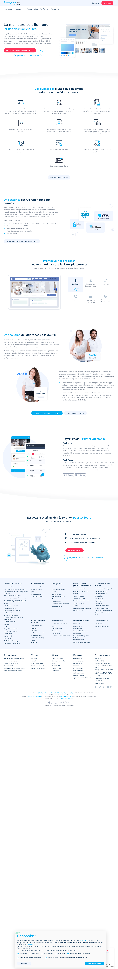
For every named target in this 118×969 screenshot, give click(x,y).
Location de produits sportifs (61, 636)
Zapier (6, 626)
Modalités (98, 658)
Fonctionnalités (32, 9)
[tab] (75, 285)
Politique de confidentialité (103, 663)
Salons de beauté (36, 594)
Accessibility (98, 681)
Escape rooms (77, 626)
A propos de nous (78, 661)
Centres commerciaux (80, 589)
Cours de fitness (57, 628)
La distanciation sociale (102, 608)
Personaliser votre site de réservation (15, 598)
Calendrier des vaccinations (103, 610)
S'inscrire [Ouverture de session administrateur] (107, 3)
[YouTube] (108, 687)
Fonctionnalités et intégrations (13, 661)
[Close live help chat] (107, 950)
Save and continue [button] (94, 963)
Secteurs (20, 9)
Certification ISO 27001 (102, 678)
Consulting (34, 630)
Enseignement (57, 584)
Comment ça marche (58, 661)
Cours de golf (56, 633)
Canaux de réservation (11, 663)
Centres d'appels (78, 596)
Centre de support (57, 658)
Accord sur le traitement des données (103, 666)
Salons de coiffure (36, 589)
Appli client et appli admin (12, 643)
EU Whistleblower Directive (66, 698)
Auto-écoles (98, 624)
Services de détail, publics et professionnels (82, 585)
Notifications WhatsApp (11, 641)
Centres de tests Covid (102, 605)
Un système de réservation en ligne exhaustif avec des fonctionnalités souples (15, 601)
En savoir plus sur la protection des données (21, 241)
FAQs (53, 663)
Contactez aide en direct (75, 413)
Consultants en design (38, 638)
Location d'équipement (80, 631)
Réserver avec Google (10, 631)
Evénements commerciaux (81, 642)
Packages (6, 624)
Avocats (75, 605)
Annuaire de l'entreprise (38, 668)
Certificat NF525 (100, 683)
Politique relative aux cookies (104, 670)
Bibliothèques (56, 594)
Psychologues (99, 603)
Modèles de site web (10, 666)
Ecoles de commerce (58, 589)
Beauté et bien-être (37, 584)
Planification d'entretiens (81, 601)
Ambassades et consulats (81, 591)
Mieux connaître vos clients (12, 595)
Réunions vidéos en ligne (59, 177)
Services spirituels (36, 635)
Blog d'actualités (78, 670)
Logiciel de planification (11, 615)
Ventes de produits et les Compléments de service (16, 592)
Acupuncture (99, 598)
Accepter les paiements (11, 606)
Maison (33, 640)
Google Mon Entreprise (11, 629)
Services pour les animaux (39, 633)
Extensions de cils (36, 587)
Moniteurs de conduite (102, 626)
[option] (34, 292)
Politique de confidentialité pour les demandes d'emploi (103, 672)
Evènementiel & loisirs (81, 620)
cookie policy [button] (31, 944)
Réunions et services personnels (38, 621)
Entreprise (34, 661)
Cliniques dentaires (101, 591)
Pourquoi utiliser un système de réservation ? (13, 618)
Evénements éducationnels (60, 604)
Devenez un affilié (78, 675)
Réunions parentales (58, 596)
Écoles (54, 592)
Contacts (76, 666)
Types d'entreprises (37, 663)
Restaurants (77, 633)
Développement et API (37, 666)
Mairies (75, 593)
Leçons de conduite (101, 620)
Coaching (34, 628)
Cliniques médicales (101, 593)
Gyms (53, 626)
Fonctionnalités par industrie (13, 587)
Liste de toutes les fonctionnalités (14, 658)
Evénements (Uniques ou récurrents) (81, 636)
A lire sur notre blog (75, 289)
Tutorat (54, 599)
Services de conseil (36, 626)
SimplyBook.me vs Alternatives (13, 670)
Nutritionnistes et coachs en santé (103, 613)
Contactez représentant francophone (47, 413)
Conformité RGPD (100, 661)
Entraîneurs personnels (59, 624)
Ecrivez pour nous (78, 673)
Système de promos (10, 608)
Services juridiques (79, 603)
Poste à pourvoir (78, 668)
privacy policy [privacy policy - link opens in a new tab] (84, 940)
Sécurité (97, 676)
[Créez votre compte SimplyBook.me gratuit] (74, 550)
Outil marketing (8, 613)
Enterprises (9, 9)
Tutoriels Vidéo (56, 666)
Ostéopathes (99, 596)
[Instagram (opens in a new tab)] (112, 687)
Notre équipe (77, 663)
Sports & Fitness (57, 620)
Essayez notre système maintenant (21, 50)
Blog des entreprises (58, 668)
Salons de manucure (37, 596)
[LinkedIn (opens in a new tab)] (104, 687)
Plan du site (55, 670)
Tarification (44, 9)
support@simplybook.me (34, 696)
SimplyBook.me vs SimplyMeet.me (14, 668)
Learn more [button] (24, 963)
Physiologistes (99, 601)
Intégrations (7, 638)
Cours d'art (76, 624)
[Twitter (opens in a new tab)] (101, 687)
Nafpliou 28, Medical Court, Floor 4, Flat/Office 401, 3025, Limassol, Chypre (56, 693)
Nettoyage (34, 642)
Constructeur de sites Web (12, 610)
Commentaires (77, 658)
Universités (55, 587)
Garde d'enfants (57, 606)
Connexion (95, 3)
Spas (32, 592)
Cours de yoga (56, 631)
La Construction (78, 610)
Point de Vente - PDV (10, 621)
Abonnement (8, 633)
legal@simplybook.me (65, 696)
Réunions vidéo (8, 636)
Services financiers (79, 598)
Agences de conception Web (82, 608)
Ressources (56, 9)
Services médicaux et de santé (102, 585)
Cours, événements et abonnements (15, 589)
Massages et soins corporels (103, 589)
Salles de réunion (78, 639)
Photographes (77, 628)
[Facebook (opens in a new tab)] (97, 687)
